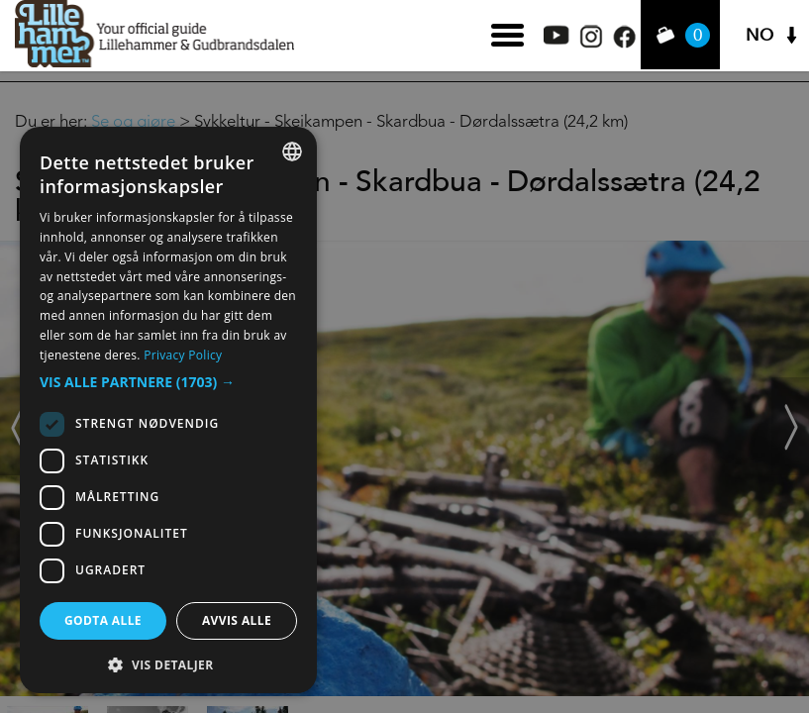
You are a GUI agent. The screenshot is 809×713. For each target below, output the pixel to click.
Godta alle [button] (103, 620)
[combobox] (292, 151)
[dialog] (168, 410)
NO (759, 35)
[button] (168, 382)
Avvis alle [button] (236, 620)
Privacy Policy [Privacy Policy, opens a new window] (183, 355)
